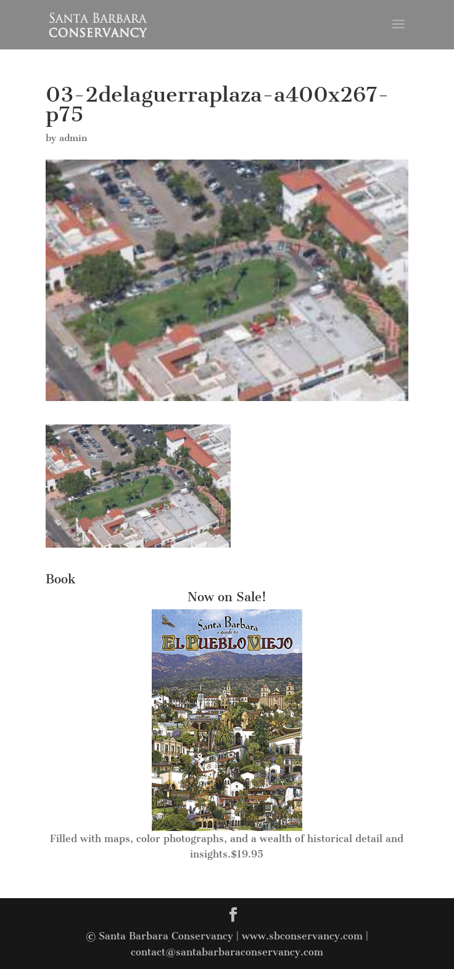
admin (73, 138)
